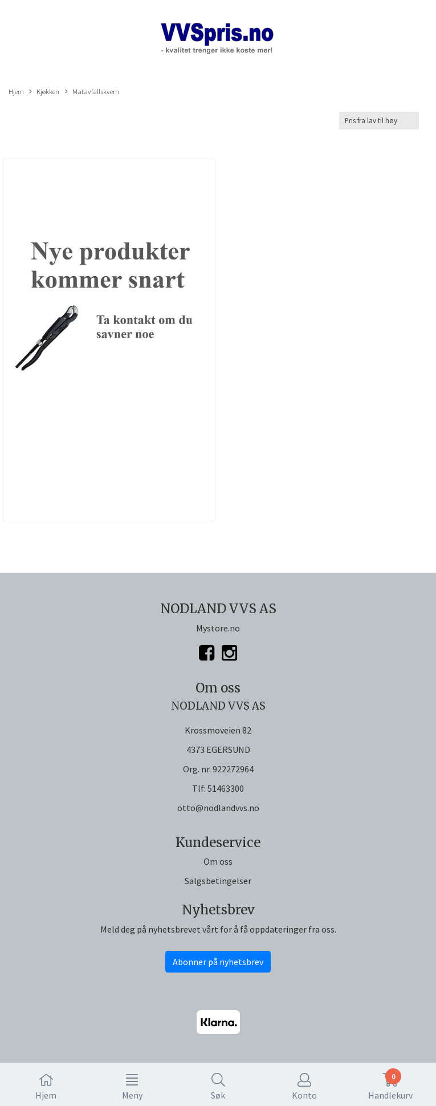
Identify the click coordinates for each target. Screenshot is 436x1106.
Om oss (218, 861)
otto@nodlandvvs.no (218, 807)
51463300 (225, 788)
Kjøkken (44, 92)
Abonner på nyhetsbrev (218, 961)
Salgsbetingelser (218, 880)
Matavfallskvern (92, 92)
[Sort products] (379, 120)
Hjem (16, 91)
